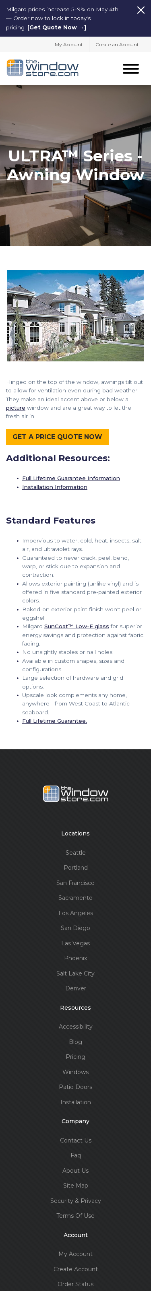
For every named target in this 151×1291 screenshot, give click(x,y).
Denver (75, 986)
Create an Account (117, 44)
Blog (75, 1040)
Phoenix (75, 956)
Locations (75, 831)
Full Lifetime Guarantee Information (71, 476)
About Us (75, 1168)
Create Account (76, 1267)
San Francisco (75, 881)
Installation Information (54, 485)
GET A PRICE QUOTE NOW (57, 435)
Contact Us (75, 1138)
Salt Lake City (75, 971)
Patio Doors (75, 1085)
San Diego (75, 926)
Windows (75, 1070)
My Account (69, 44)
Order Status (75, 1282)
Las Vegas (75, 941)
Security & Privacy (75, 1199)
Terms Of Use (75, 1214)
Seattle (76, 851)
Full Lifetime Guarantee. (54, 719)
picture (15, 405)
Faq (75, 1153)
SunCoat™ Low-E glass (76, 624)
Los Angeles (75, 911)
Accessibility (76, 1024)
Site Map (75, 1183)
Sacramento (75, 896)
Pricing (75, 1055)
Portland (76, 865)
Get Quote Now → (56, 27)
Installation (75, 1100)
